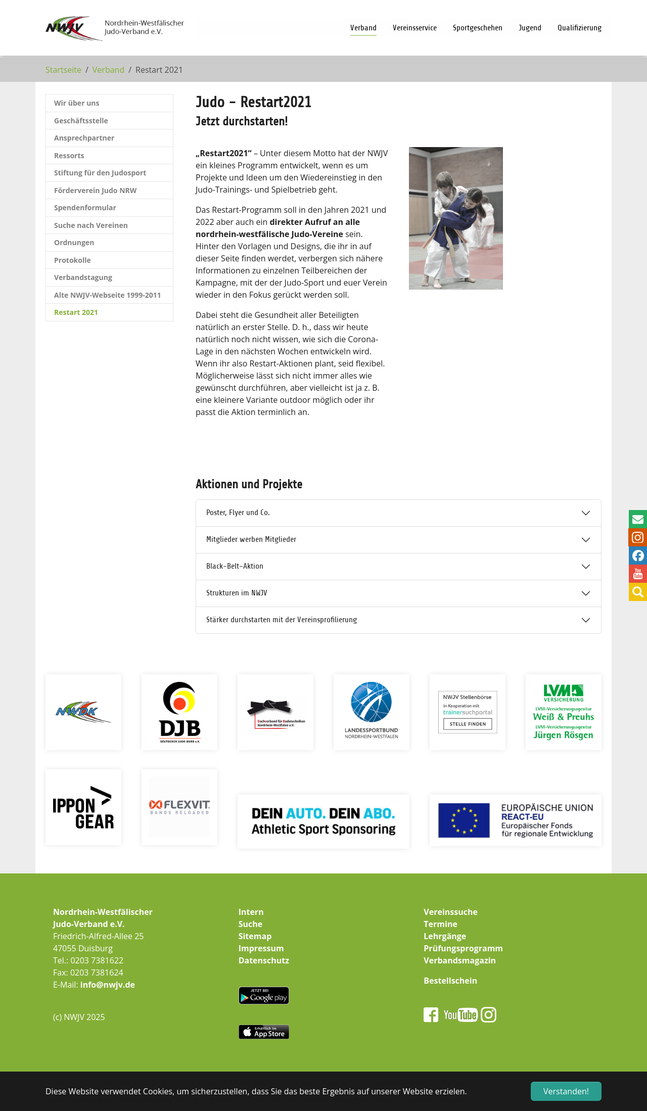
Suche (251, 924)
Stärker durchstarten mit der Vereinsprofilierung (281, 619)
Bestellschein (450, 980)
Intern (251, 911)
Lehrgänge (445, 936)
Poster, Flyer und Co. (238, 512)
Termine (440, 924)
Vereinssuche (451, 911)
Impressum (261, 948)
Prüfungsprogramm (463, 948)
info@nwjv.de (107, 984)
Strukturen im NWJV (236, 592)
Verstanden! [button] (566, 1091)
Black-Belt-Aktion (234, 566)
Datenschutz (264, 960)
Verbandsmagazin (460, 960)
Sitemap (255, 936)
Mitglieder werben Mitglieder (251, 539)
